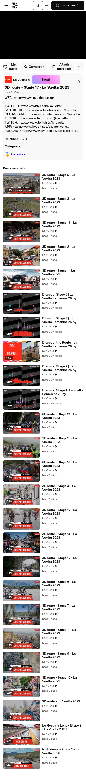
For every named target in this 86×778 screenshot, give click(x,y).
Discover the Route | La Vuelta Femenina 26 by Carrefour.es (59, 344)
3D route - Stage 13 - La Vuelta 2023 (59, 464)
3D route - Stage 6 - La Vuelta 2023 (59, 583)
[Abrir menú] (6, 5)
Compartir (33, 67)
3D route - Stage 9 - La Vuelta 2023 (59, 655)
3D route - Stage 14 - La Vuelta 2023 (59, 536)
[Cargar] (46, 5)
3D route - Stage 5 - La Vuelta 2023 (58, 176)
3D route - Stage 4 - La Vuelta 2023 (59, 488)
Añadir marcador (61, 67)
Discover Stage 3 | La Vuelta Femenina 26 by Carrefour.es (59, 296)
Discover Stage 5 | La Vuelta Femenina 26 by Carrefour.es (59, 320)
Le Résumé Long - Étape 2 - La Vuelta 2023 (61, 727)
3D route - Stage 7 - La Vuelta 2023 (58, 607)
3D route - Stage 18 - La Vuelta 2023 (59, 224)
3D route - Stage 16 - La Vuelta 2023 (59, 440)
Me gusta (10, 67)
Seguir (46, 80)
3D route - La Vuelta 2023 (61, 701)
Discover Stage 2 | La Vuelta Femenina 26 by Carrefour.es (59, 368)
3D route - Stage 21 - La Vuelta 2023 (59, 416)
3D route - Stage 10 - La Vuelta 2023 (59, 679)
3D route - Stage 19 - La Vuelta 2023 (59, 512)
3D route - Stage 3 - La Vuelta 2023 (58, 200)
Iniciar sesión (67, 5)
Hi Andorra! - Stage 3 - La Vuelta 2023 (60, 751)
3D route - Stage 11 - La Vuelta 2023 (59, 631)
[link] (18, 79)
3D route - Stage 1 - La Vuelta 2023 (58, 272)
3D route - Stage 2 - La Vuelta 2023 (58, 248)
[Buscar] (37, 5)
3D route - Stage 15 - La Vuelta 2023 (59, 560)
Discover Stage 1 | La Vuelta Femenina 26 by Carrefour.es (62, 392)
